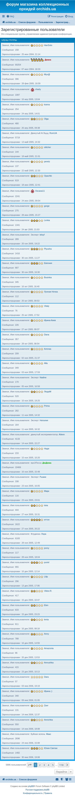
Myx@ (47, 74)
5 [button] (53, 765)
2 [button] (39, 765)
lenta (46, 619)
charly (38, 89)
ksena (47, 104)
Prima (47, 406)
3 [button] (44, 765)
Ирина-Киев (50, 320)
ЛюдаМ (47, 391)
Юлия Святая (50, 748)
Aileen (62, 434)
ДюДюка (46, 463)
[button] (30, 765)
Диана (48, 60)
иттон (46, 519)
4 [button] (48, 765)
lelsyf (42, 235)
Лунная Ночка (51, 292)
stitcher (47, 147)
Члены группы (9, 40)
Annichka (48, 720)
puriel (46, 562)
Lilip (46, 576)
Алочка (47, 349)
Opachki (48, 176)
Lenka (47, 220)
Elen (46, 605)
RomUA (53, 133)
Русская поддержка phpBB (37, 790)
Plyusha (48, 249)
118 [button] (61, 765)
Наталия (44, 420)
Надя (46, 448)
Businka (48, 277)
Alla (46, 363)
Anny (46, 634)
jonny (46, 548)
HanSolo (48, 45)
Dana (46, 334)
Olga (46, 119)
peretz (47, 161)
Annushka (49, 662)
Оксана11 (40, 191)
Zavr (46, 705)
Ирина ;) (48, 691)
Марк (46, 491)
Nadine (43, 377)
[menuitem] (10, 16)
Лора (43, 534)
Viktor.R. (48, 591)
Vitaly (46, 306)
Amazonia (49, 648)
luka (46, 505)
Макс (48, 734)
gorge (46, 206)
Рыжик (43, 477)
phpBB (31, 786)
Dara (46, 677)
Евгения (48, 263)
